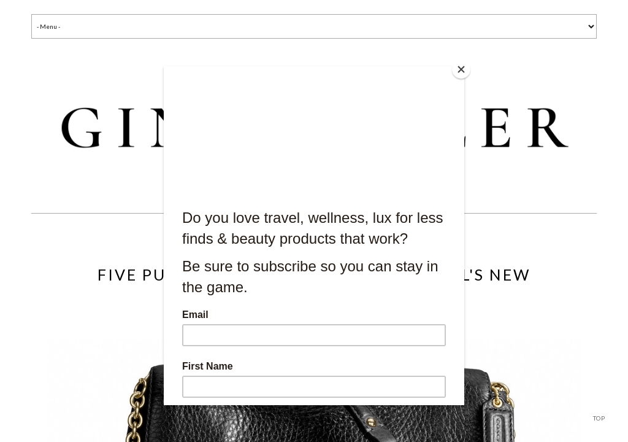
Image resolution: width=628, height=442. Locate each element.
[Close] (461, 69)
